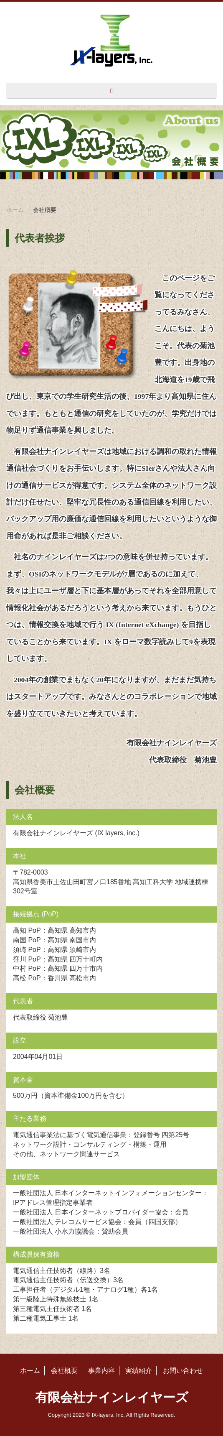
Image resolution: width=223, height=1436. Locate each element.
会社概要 (64, 1370)
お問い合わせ (183, 1370)
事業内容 (101, 1370)
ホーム (15, 210)
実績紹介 (138, 1370)
